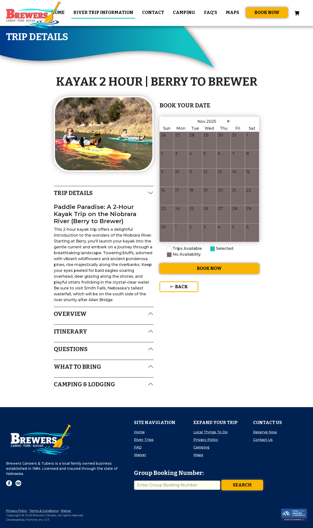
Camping (184, 12)
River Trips (144, 439)
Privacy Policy (205, 439)
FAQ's (210, 12)
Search (242, 485)
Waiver (140, 455)
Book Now (267, 12)
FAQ (138, 447)
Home (139, 432)
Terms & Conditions (43, 511)
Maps (232, 12)
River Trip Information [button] (103, 12)
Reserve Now (265, 432)
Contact (153, 12)
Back (179, 286)
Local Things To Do (210, 432)
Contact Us (263, 439)
